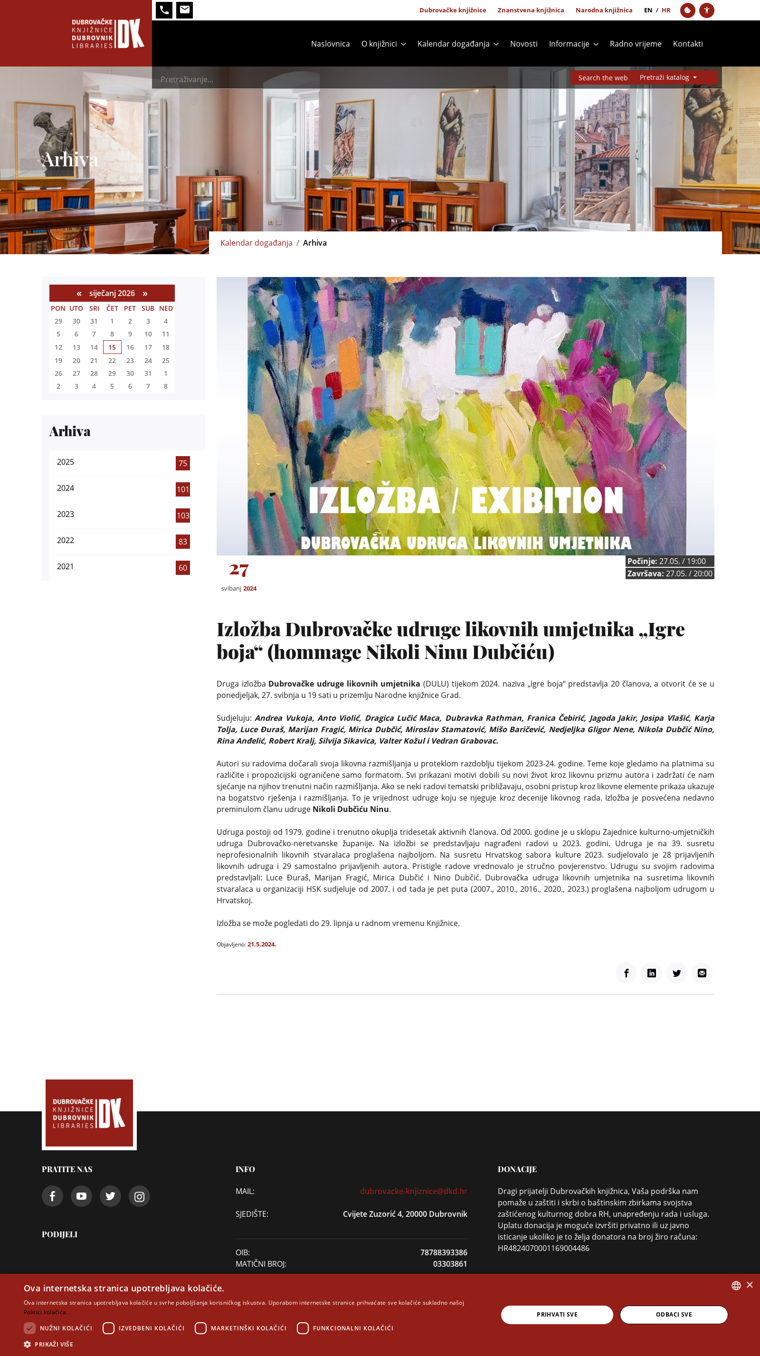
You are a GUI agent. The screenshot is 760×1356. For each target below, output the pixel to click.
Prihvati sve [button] (557, 1314)
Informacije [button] (569, 43)
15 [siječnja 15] (112, 347)
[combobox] (736, 1285)
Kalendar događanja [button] (454, 43)
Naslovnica (330, 43)
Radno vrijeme (636, 43)
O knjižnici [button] (379, 43)
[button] (254, 1344)
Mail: (245, 1191)
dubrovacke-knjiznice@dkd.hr (413, 1191)
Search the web (603, 77)
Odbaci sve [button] (674, 1314)
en (648, 10)
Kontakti (688, 43)
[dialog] (380, 1315)
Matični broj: (261, 1264)
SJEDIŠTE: (252, 1214)
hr (666, 10)
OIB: (243, 1252)
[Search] (394, 79)
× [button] (749, 1285)
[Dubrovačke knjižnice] (96, 33)
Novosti (524, 43)
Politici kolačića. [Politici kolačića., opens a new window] (45, 1312)
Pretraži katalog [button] (665, 77)
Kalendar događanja (256, 243)
